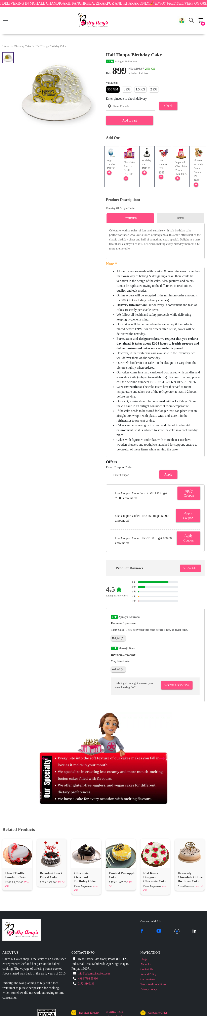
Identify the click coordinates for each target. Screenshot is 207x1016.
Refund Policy (148, 974)
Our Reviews (147, 979)
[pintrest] (176, 931)
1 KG (126, 89)
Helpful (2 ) (118, 638)
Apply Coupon (189, 493)
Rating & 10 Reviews (121, 61)
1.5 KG (140, 89)
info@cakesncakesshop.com (94, 973)
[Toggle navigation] (5, 20)
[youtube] (158, 931)
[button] (181, 20)
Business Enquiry (89, 1012)
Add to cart (129, 120)
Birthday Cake (22, 46)
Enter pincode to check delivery (126, 98)
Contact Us (146, 969)
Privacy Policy (148, 989)
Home (5, 46)
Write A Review (177, 685)
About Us (145, 964)
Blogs (143, 959)
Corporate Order (157, 1012)
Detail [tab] (180, 217)
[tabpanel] (155, 239)
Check (168, 105)
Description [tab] (130, 217)
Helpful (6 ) (118, 669)
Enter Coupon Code (118, 467)
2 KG (153, 89)
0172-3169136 (86, 983)
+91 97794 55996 (88, 978)
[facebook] (141, 931)
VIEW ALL (190, 568)
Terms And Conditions (153, 984)
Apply (168, 474)
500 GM (112, 89)
